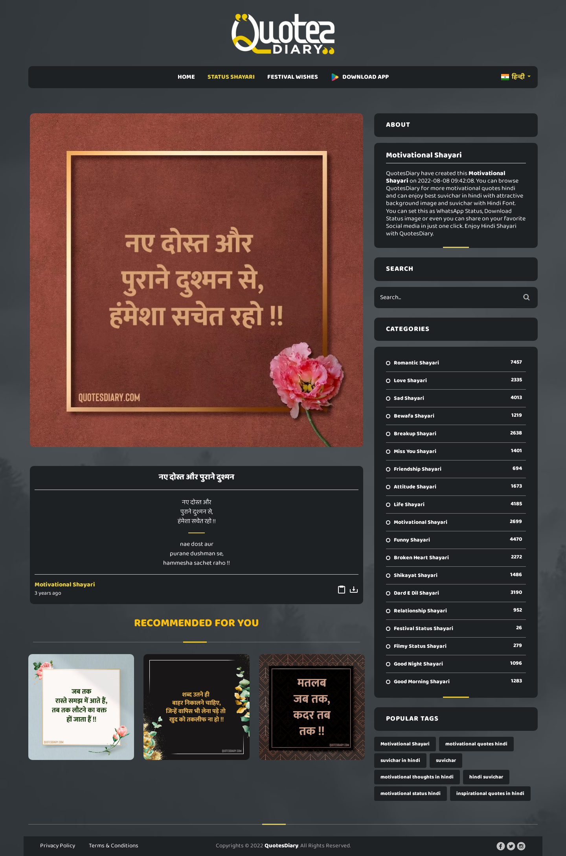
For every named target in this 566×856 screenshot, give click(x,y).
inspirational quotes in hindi (490, 793)
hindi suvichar (486, 777)
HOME (186, 77)
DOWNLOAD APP (360, 77)
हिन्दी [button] (513, 77)
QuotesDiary (281, 845)
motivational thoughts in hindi (417, 777)
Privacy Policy (57, 845)
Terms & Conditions (113, 845)
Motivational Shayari (65, 585)
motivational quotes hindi (476, 744)
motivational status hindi (410, 793)
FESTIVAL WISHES (292, 77)
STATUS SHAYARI (231, 77)
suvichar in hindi (400, 760)
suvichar (446, 760)
